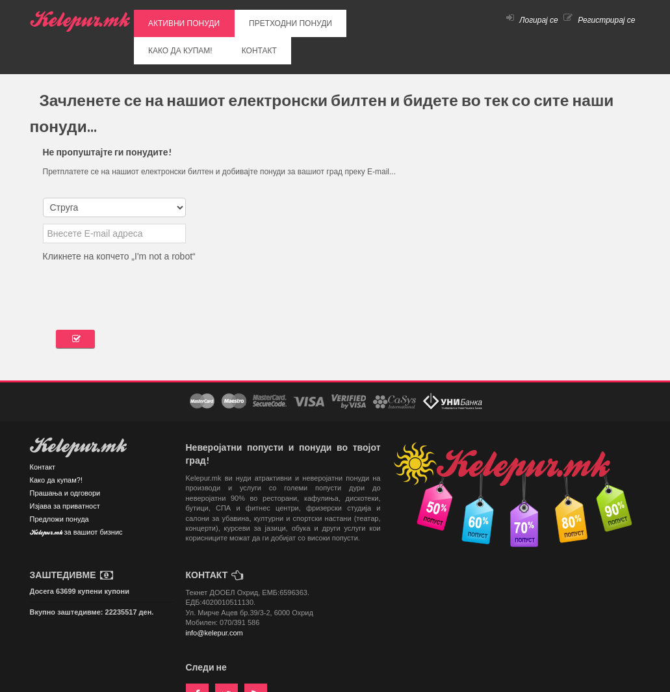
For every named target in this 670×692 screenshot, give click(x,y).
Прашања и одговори (65, 459)
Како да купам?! (56, 446)
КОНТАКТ (392, 20)
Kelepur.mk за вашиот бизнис (76, 499)
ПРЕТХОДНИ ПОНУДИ (256, 20)
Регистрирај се (599, 20)
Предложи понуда (59, 485)
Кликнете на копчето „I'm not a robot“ (119, 222)
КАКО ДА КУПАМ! (336, 20)
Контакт (43, 433)
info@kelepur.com (214, 599)
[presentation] (141, 257)
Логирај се (532, 20)
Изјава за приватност (65, 472)
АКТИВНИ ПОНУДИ (173, 20)
